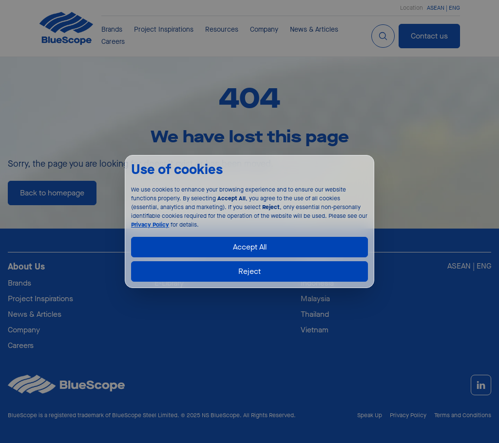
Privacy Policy (150, 225)
